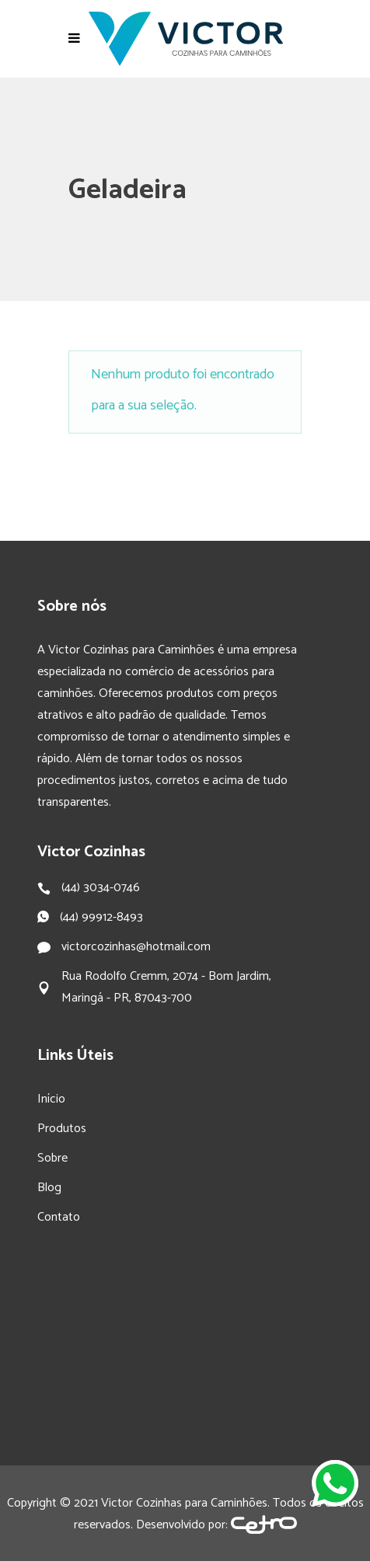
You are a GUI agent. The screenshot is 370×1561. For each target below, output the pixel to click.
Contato (58, 1217)
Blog (49, 1187)
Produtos (61, 1128)
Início (51, 1099)
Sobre (52, 1158)
